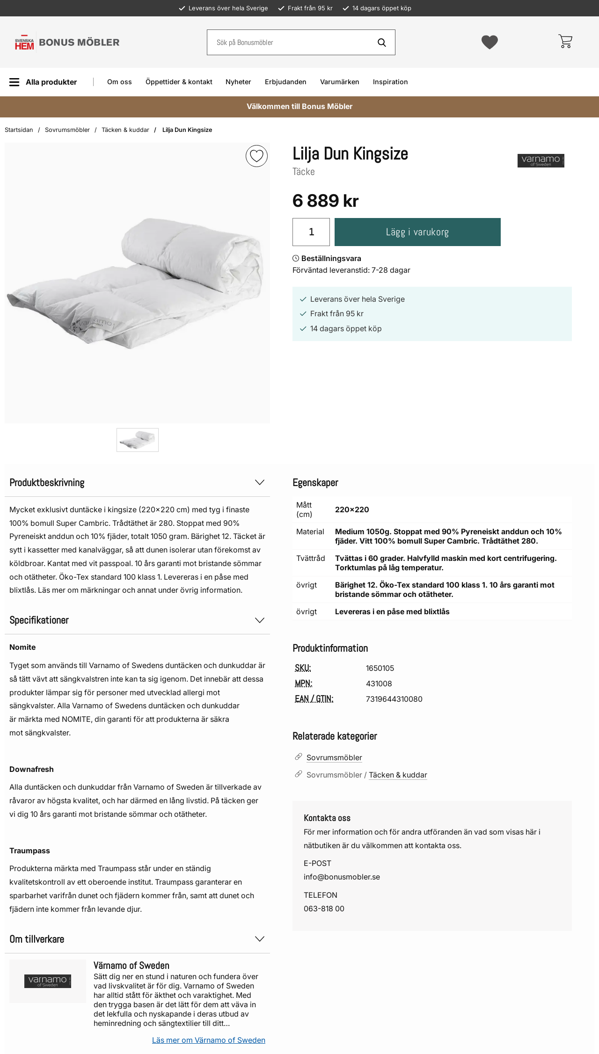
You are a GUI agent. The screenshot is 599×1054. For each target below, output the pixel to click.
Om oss (119, 82)
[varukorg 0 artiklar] (565, 42)
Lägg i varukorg (417, 232)
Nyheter (238, 82)
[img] (256, 156)
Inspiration (390, 82)
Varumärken (339, 82)
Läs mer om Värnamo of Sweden (208, 1040)
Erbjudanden (286, 82)
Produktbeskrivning (137, 482)
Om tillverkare (137, 939)
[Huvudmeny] (43, 82)
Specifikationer (137, 620)
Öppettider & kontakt (179, 82)
